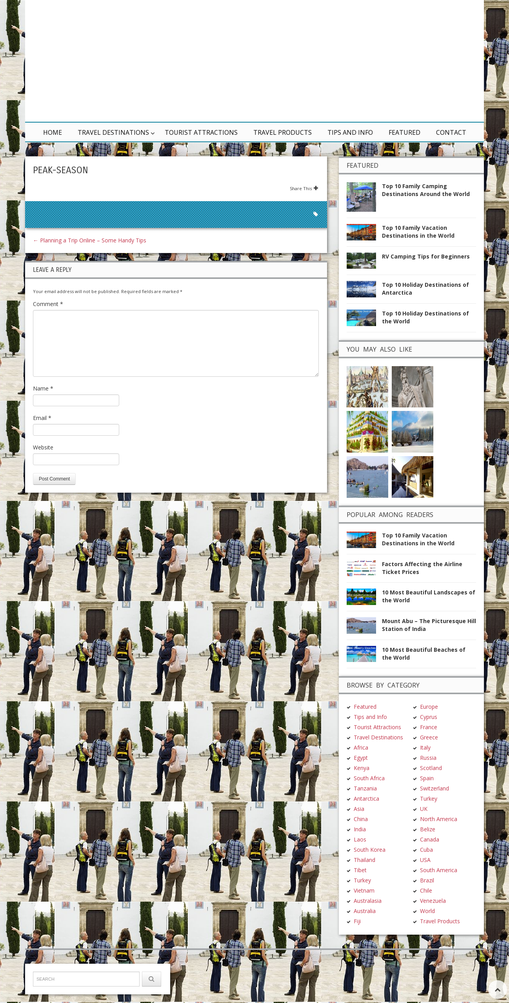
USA (425, 813)
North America (438, 772)
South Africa (369, 731)
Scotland (431, 721)
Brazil (427, 834)
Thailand (364, 813)
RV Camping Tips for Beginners (426, 256)
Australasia (368, 854)
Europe (429, 660)
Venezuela (433, 854)
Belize (427, 783)
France (428, 680)
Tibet (360, 823)
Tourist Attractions (201, 132)
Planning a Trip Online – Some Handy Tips (89, 240)
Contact (451, 132)
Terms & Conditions (137, 982)
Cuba (426, 803)
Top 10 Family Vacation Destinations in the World (418, 231)
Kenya (361, 721)
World (427, 864)
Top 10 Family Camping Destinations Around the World (426, 190)
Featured (404, 132)
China (361, 772)
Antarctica (366, 752)
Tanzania (365, 742)
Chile (426, 844)
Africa (361, 701)
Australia (365, 864)
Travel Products (282, 132)
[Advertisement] (348, 61)
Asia (359, 762)
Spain (427, 731)
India (360, 783)
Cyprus (428, 670)
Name (43, 388)
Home (52, 132)
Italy (425, 701)
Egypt (361, 711)
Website (43, 447)
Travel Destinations (113, 132)
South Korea (369, 803)
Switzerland (434, 742)
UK (423, 762)
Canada (429, 793)
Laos (360, 793)
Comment (48, 304)
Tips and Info (350, 132)
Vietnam (364, 844)
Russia (428, 711)
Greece (429, 691)
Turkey (362, 834)
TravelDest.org (53, 982)
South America (438, 823)
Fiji (357, 874)
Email (42, 418)
